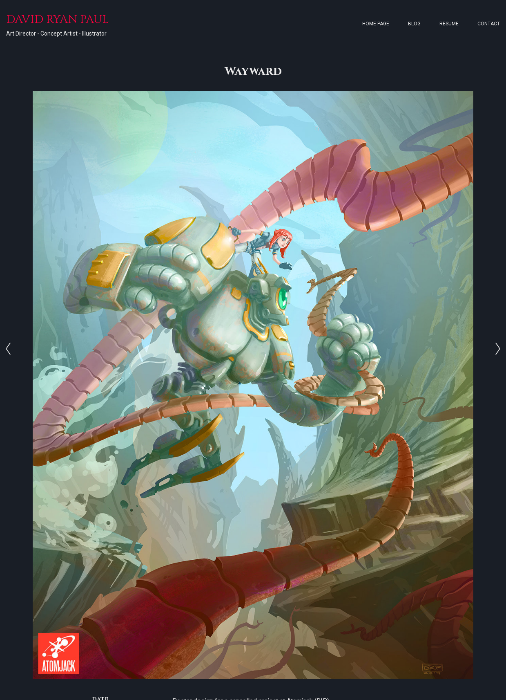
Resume (449, 24)
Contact (488, 24)
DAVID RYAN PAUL (57, 19)
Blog (414, 24)
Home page (375, 24)
